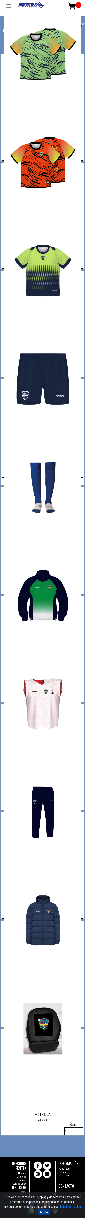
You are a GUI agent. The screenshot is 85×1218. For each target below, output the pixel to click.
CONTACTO (66, 1186)
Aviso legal (64, 1168)
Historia (22, 1173)
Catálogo (21, 1176)
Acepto (43, 1212)
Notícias (22, 1180)
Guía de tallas (19, 1183)
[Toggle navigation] (8, 6)
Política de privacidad (64, 1174)
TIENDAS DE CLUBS (18, 1190)
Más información (70, 1207)
